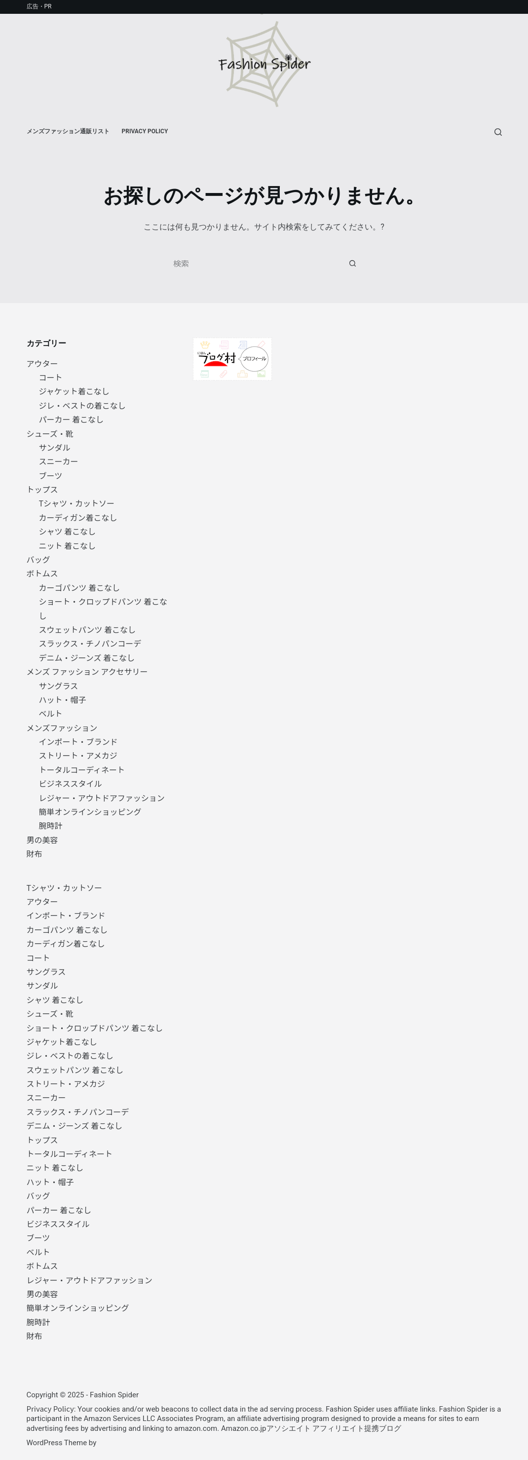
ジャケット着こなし (74, 391)
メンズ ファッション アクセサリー (87, 671)
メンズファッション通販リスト (68, 131)
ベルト (51, 713)
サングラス (58, 686)
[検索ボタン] (353, 263)
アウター (42, 363)
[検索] (498, 132)
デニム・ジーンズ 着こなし (87, 657)
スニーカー (58, 461)
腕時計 (51, 825)
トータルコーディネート (82, 769)
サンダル (55, 447)
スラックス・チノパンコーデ (90, 643)
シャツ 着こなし (67, 531)
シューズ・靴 (50, 433)
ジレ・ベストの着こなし (82, 405)
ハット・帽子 (62, 699)
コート (51, 377)
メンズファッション (62, 727)
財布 (34, 853)
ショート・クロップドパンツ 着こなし (95, 1028)
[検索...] (254, 263)
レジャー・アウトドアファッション (102, 798)
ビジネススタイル (70, 783)
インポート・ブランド (78, 741)
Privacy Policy (145, 131)
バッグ (38, 559)
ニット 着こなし (67, 545)
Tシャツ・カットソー (77, 503)
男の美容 (42, 839)
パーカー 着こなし (71, 419)
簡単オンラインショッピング (90, 811)
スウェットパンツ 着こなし (87, 629)
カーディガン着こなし (78, 517)
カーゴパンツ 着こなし (79, 587)
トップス (42, 489)
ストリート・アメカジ (78, 755)
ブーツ (51, 475)
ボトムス (42, 573)
